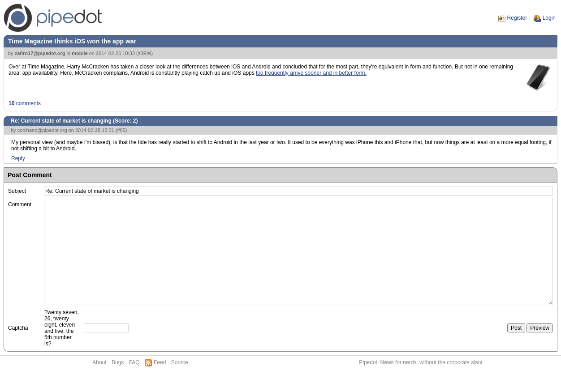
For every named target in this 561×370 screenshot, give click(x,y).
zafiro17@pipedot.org (40, 53)
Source (179, 362)
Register (517, 18)
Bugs (118, 362)
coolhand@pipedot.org (42, 130)
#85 (121, 130)
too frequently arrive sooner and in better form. (311, 73)
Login (549, 18)
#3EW (144, 53)
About (99, 362)
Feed (160, 362)
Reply (18, 158)
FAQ (134, 362)
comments (25, 103)
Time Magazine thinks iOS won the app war (72, 41)
